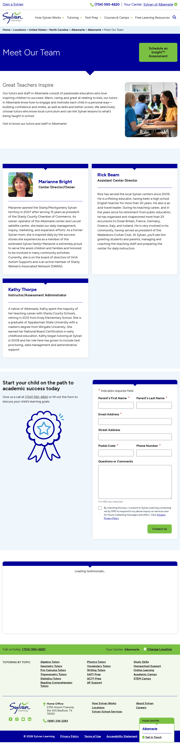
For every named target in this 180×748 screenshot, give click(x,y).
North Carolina (58, 30)
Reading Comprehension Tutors (56, 684)
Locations (19, 30)
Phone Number (148, 446)
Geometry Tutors (51, 666)
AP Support (94, 683)
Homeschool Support (147, 666)
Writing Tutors (96, 670)
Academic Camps (145, 675)
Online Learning (144, 670)
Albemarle (78, 30)
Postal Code (108, 446)
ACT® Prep (94, 679)
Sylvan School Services (107, 712)
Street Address (109, 430)
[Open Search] (174, 17)
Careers (141, 708)
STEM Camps (142, 679)
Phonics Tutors (96, 662)
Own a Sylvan (13, 4)
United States (37, 30)
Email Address (110, 414)
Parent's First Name (114, 398)
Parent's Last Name (151, 398)
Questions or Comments (115, 462)
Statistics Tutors (50, 679)
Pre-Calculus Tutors (53, 670)
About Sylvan (144, 703)
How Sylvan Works (104, 703)
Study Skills (141, 662)
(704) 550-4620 (36, 397)
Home (6, 30)
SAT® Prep (94, 675)
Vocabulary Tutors (99, 666)
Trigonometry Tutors (53, 675)
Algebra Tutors (49, 662)
